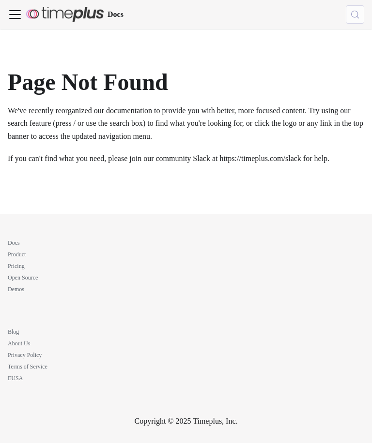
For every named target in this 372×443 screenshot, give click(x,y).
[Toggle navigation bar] (15, 14)
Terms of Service (27, 366)
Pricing (16, 266)
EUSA (15, 378)
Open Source (23, 277)
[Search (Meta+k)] (355, 14)
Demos (16, 289)
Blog (13, 331)
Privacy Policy (25, 355)
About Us (19, 343)
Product (17, 254)
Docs (14, 242)
